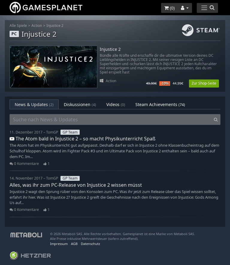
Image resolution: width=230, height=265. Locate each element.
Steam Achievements (160, 104)
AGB (74, 243)
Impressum (59, 243)
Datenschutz (90, 243)
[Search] (215, 119)
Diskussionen (80, 104)
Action (36, 25)
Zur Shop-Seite (204, 83)
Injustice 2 (54, 25)
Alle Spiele (18, 25)
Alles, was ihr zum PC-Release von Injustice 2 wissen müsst (76, 185)
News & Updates (34, 104)
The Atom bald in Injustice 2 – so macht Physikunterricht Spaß (82, 138)
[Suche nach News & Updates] (110, 119)
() (169, 8)
